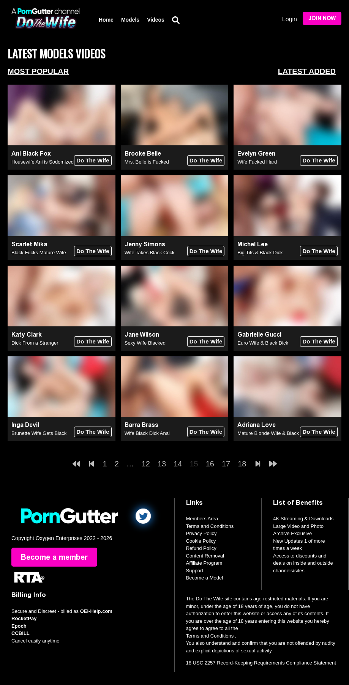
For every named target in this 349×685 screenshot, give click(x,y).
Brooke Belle (143, 153)
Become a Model (204, 578)
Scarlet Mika (29, 244)
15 (194, 464)
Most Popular (38, 71)
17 (226, 464)
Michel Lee (252, 244)
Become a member (54, 557)
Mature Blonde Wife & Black (268, 433)
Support (195, 570)
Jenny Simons (145, 244)
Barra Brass (141, 424)
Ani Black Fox (31, 153)
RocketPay (23, 618)
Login (289, 19)
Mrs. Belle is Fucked (147, 162)
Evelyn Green (256, 153)
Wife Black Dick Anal (147, 433)
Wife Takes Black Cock (150, 252)
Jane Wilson (142, 334)
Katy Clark (26, 334)
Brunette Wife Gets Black (38, 433)
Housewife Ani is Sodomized (42, 162)
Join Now (322, 18)
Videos (155, 20)
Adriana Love (256, 424)
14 (178, 464)
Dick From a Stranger (34, 343)
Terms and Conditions (210, 526)
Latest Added (307, 71)
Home (106, 20)
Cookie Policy (201, 541)
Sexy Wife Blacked (145, 343)
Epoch (19, 626)
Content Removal (205, 556)
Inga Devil (25, 424)
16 (210, 464)
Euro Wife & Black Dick (262, 343)
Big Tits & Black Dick (260, 252)
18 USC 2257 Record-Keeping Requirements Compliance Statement (261, 663)
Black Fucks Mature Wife (38, 252)
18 (242, 464)
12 (146, 464)
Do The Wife (92, 160)
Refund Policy (201, 548)
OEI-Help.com (96, 611)
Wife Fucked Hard (257, 162)
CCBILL (20, 633)
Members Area (202, 518)
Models (130, 20)
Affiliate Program (204, 563)
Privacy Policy (201, 533)
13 (162, 464)
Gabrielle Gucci (259, 334)
